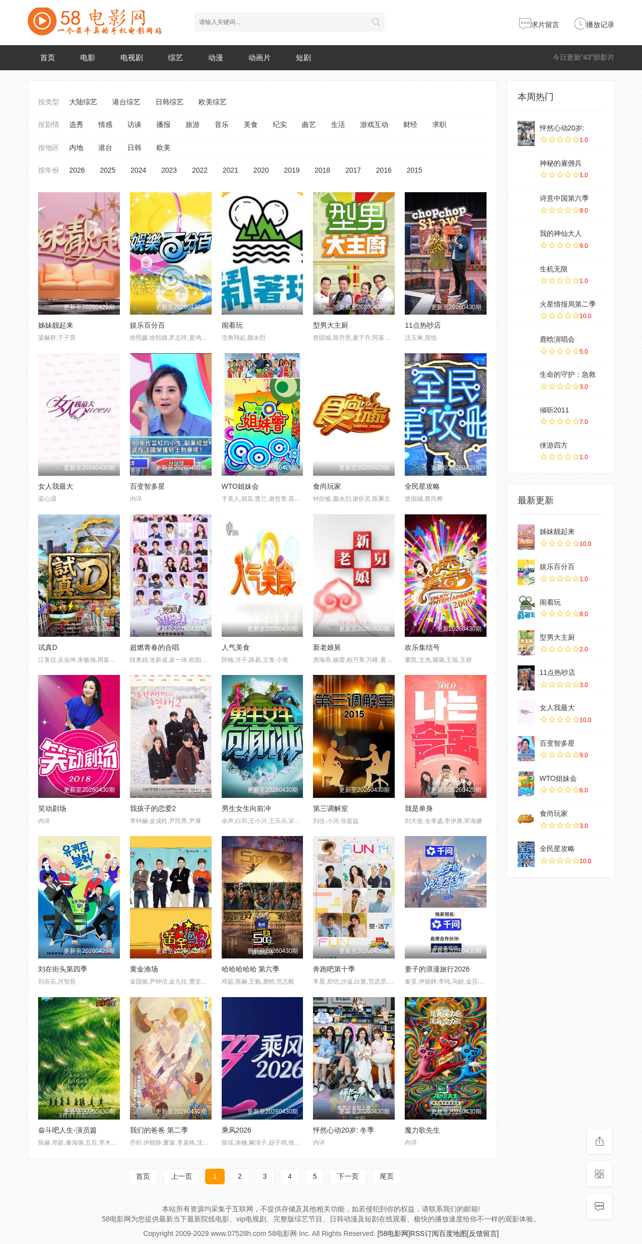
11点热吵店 (423, 325)
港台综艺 (126, 102)
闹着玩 (232, 325)
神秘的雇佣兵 (561, 163)
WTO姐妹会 (240, 486)
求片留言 (539, 25)
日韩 (134, 148)
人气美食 (236, 647)
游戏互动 (374, 124)
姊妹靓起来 (55, 325)
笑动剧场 (52, 808)
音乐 (222, 124)
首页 (47, 57)
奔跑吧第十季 (334, 969)
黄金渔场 (144, 969)
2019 (291, 170)
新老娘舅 (327, 647)
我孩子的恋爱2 (153, 808)
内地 (76, 148)
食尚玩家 (327, 486)
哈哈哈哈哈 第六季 (251, 969)
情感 (105, 124)
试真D (47, 647)
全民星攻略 (422, 486)
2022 (200, 170)
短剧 (303, 57)
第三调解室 (330, 808)
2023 (169, 170)
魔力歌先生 (422, 1130)
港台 (105, 148)
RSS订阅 (424, 1233)
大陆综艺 (83, 102)
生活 (338, 124)
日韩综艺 (169, 102)
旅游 (193, 124)
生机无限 (554, 269)
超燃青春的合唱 (154, 647)
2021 (230, 170)
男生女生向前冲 (246, 808)
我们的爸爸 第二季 (159, 1130)
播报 (163, 124)
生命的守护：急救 (568, 374)
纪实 (280, 124)
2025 (107, 170)
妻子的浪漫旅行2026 (437, 969)
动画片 (259, 57)
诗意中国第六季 (564, 198)
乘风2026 (236, 1130)
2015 (414, 170)
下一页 (348, 1176)
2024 (138, 170)
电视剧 (131, 57)
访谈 (134, 124)
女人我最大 (55, 486)
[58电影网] (393, 1233)
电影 (87, 57)
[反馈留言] (483, 1233)
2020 (261, 170)
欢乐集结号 (422, 647)
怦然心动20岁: (562, 128)
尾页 (387, 1176)
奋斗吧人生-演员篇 (67, 1130)
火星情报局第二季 (568, 304)
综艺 (175, 57)
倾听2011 (554, 410)
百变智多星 (147, 486)
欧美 (163, 148)
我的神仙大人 (561, 233)
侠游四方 (554, 445)
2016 (384, 170)
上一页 (181, 1176)
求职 (439, 124)
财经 (410, 124)
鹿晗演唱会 (557, 339)
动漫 (215, 57)
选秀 (76, 124)
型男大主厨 (330, 325)
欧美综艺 (213, 102)
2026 (77, 170)
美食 (251, 124)
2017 (353, 170)
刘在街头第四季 (62, 969)
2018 (322, 170)
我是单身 (419, 808)
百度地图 (453, 1233)
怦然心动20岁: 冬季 (343, 1130)
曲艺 (309, 124)
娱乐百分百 (147, 325)
